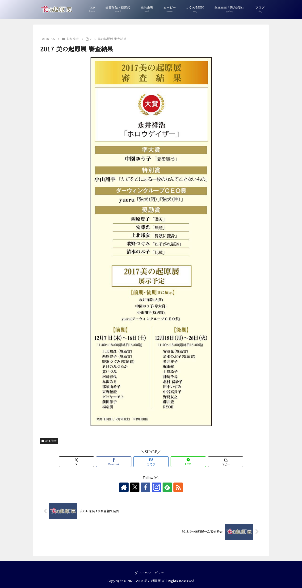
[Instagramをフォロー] (156, 487)
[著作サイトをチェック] (124, 487)
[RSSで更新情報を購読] (178, 487)
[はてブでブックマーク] (151, 461)
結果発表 (49, 441)
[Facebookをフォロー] (145, 487)
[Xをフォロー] (134, 487)
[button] (225, 461)
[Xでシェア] (76, 461)
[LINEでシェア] (188, 461)
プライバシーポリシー (151, 573)
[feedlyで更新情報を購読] (167, 487)
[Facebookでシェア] (113, 461)
